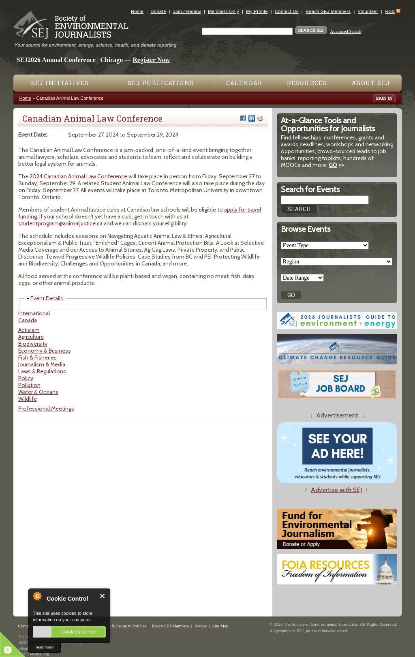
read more (44, 646)
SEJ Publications (161, 83)
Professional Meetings (46, 408)
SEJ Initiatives (60, 83)
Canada (27, 320)
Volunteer (368, 11)
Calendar (244, 83)
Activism (29, 330)
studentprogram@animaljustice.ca (60, 223)
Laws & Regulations (42, 371)
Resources (307, 83)
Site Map (220, 625)
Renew (201, 625)
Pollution (29, 385)
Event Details (46, 298)
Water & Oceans (38, 392)
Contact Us (287, 11)
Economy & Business (44, 350)
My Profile (256, 11)
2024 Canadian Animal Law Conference (78, 176)
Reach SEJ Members (328, 11)
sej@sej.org (39, 654)
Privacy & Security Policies (121, 625)
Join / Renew (187, 11)
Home (137, 11)
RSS (390, 11)
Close (102, 596)
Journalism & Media (41, 364)
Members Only (223, 11)
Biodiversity (32, 343)
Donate (158, 11)
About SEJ (371, 83)
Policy (25, 378)
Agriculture (31, 336)
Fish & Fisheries (37, 357)
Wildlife (27, 398)
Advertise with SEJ (336, 490)
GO (333, 165)
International (34, 313)
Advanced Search (345, 31)
